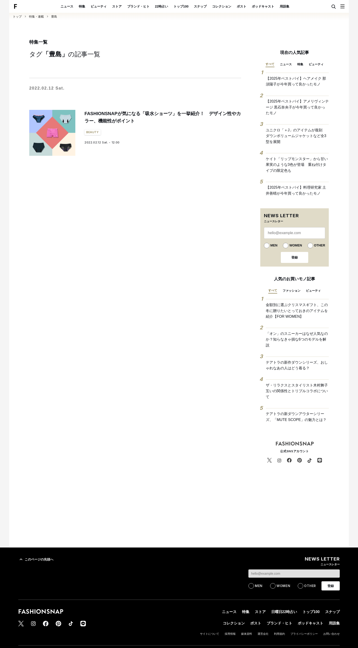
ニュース (67, 6)
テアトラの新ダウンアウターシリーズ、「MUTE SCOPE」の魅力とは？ (296, 417)
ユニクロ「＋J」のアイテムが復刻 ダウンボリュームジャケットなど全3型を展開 (296, 136)
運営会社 (263, 633)
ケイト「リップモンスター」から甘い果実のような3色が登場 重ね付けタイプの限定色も (297, 164)
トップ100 (181, 6)
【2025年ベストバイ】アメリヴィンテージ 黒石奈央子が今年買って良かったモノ (297, 107)
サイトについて (209, 633)
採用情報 (230, 633)
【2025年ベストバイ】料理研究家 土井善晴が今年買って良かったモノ (296, 190)
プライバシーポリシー (304, 633)
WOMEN (295, 245)
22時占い (161, 6)
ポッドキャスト (263, 6)
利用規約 (279, 633)
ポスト (241, 6)
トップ (17, 16)
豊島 (54, 16)
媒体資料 (246, 633)
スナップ (200, 6)
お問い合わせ (331, 633)
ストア (117, 6)
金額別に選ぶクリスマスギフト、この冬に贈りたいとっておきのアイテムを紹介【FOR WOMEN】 (297, 310)
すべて (270, 64)
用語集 (284, 6)
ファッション (291, 290)
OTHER (319, 245)
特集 (82, 6)
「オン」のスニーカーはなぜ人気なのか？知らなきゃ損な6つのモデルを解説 (297, 339)
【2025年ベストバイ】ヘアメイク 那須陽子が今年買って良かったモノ (296, 81)
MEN (273, 245)
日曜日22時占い (284, 612)
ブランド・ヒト (138, 6)
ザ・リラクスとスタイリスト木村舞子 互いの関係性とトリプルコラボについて (297, 391)
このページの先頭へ (35, 559)
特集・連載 (36, 16)
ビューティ (99, 6)
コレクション (221, 6)
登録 (294, 257)
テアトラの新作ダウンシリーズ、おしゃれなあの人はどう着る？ (297, 365)
